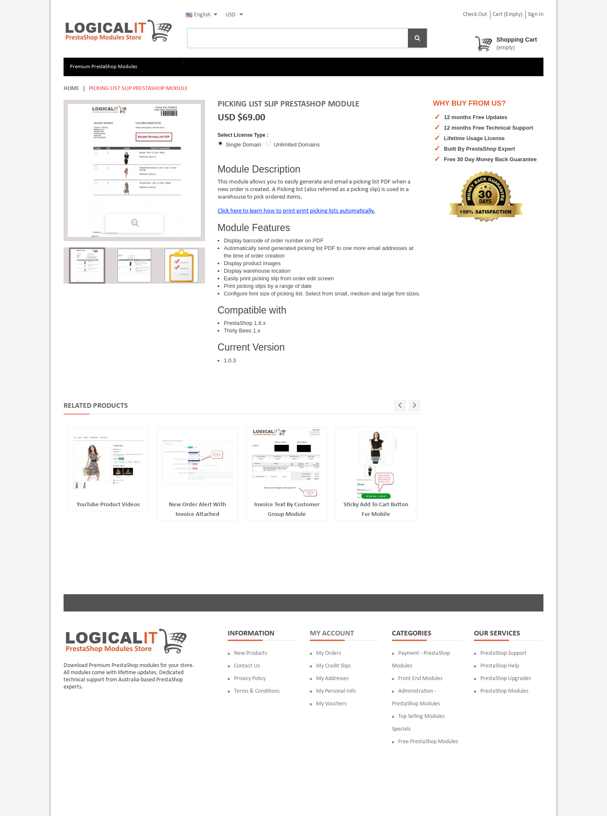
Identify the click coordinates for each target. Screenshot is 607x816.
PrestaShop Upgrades (505, 678)
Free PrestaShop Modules (428, 742)
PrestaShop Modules (504, 691)
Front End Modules (420, 678)
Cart (507, 14)
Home (71, 88)
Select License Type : (244, 135)
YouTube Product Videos (108, 505)
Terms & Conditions (257, 691)
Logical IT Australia (145, 784)
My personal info (336, 691)
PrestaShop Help (499, 666)
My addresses (332, 678)
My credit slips (333, 666)
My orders (328, 653)
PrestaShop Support (503, 653)
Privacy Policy (250, 678)
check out (475, 14)
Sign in (535, 14)
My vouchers (331, 704)
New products (250, 653)
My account (332, 634)
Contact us (247, 666)
